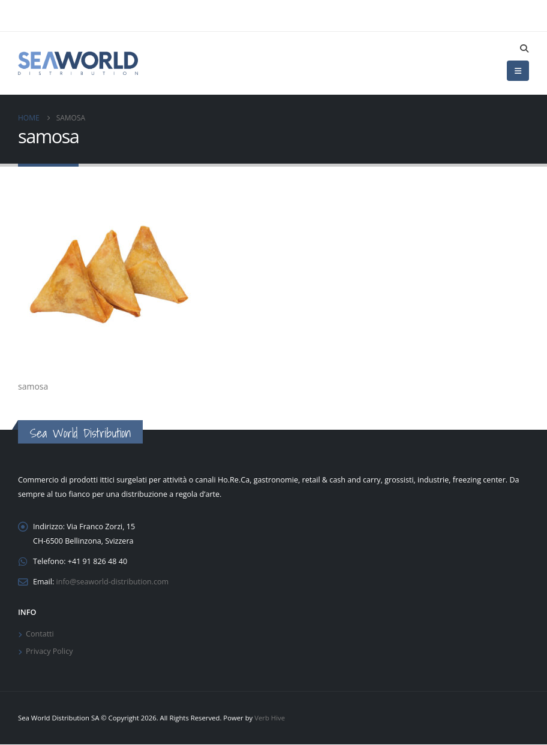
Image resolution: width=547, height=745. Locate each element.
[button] (524, 48)
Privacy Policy (49, 652)
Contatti (40, 634)
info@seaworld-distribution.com (112, 582)
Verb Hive (269, 718)
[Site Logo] (78, 63)
